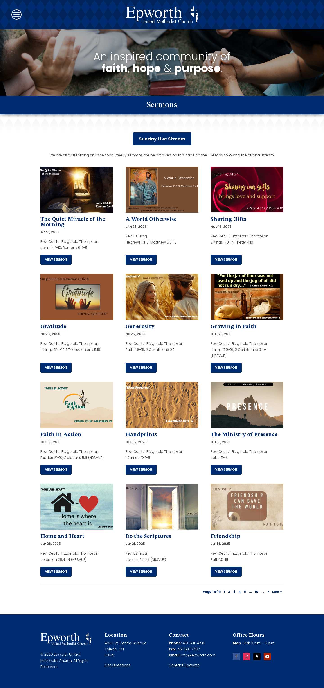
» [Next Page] (268, 591)
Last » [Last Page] (277, 591)
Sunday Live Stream (162, 139)
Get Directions (117, 665)
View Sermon (56, 259)
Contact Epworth (184, 665)
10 (256, 591)
